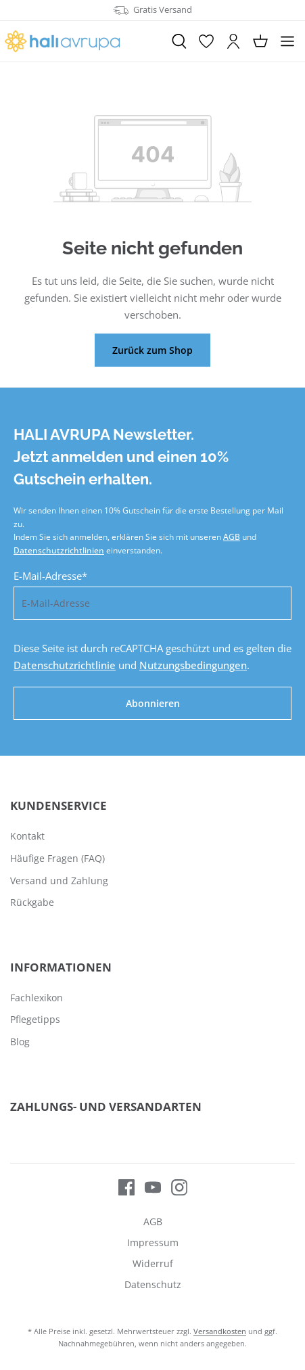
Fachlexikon (36, 997)
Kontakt (27, 835)
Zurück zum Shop (152, 350)
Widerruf (153, 1263)
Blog (20, 1041)
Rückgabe (32, 902)
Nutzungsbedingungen (193, 665)
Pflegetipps (35, 1019)
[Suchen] (179, 41)
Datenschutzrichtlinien (59, 550)
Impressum (153, 1242)
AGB (231, 537)
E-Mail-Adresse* (50, 576)
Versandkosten (219, 1331)
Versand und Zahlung (59, 880)
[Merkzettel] (206, 41)
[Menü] (287, 41)
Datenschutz (152, 1284)
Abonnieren (153, 703)
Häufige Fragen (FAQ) (57, 858)
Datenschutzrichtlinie (65, 665)
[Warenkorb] (260, 41)
